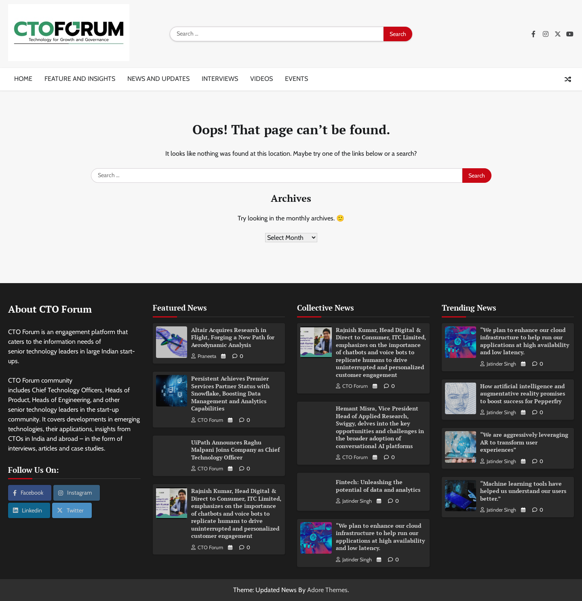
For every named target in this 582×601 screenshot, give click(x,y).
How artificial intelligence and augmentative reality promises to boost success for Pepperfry (522, 393)
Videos (261, 79)
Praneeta (203, 356)
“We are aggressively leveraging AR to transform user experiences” (524, 442)
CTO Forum (207, 420)
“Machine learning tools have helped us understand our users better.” (523, 491)
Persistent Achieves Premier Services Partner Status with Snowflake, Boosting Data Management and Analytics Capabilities (230, 393)
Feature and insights (79, 79)
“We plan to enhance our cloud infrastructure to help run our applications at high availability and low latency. (380, 537)
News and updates (158, 79)
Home (23, 79)
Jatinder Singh (354, 501)
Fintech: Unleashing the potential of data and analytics (378, 485)
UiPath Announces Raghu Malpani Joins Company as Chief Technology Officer (235, 449)
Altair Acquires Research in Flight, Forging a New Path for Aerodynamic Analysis (232, 337)
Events (296, 79)
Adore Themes (327, 590)
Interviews (220, 79)
